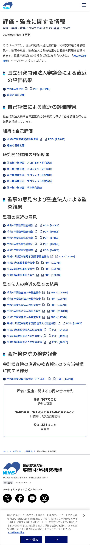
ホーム (5, 451)
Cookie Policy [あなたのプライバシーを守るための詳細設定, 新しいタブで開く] (16, 534)
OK (56, 541)
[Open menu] (84, 5)
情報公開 (28, 451)
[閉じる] (84, 517)
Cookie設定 (31, 541)
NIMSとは (17, 451)
